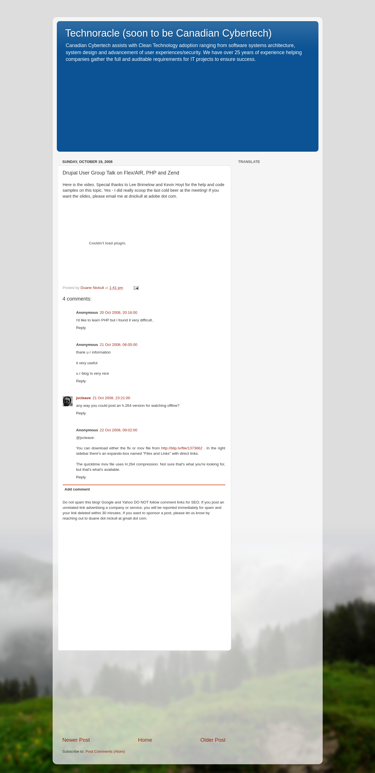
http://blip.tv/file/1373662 (182, 448)
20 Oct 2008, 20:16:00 (119, 312)
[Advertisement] (187, 105)
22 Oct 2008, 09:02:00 (119, 430)
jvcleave (83, 398)
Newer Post (76, 740)
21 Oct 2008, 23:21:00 (111, 398)
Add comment (77, 489)
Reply (81, 328)
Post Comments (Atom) (105, 751)
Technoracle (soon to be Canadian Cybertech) (168, 33)
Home (145, 740)
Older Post (212, 740)
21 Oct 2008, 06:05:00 (119, 345)
